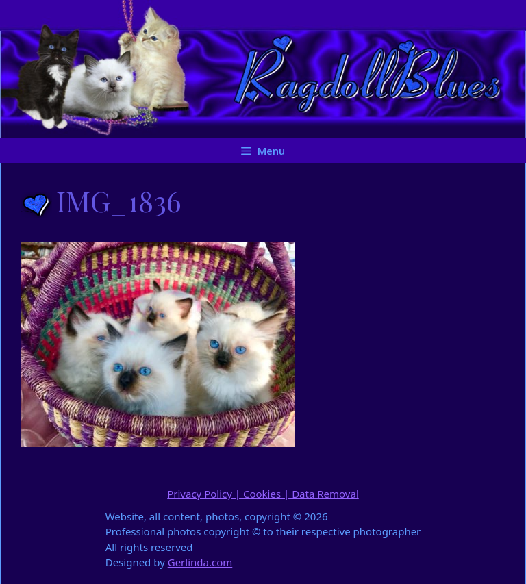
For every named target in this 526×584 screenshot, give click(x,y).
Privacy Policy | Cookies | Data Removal (263, 493)
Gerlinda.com (200, 562)
